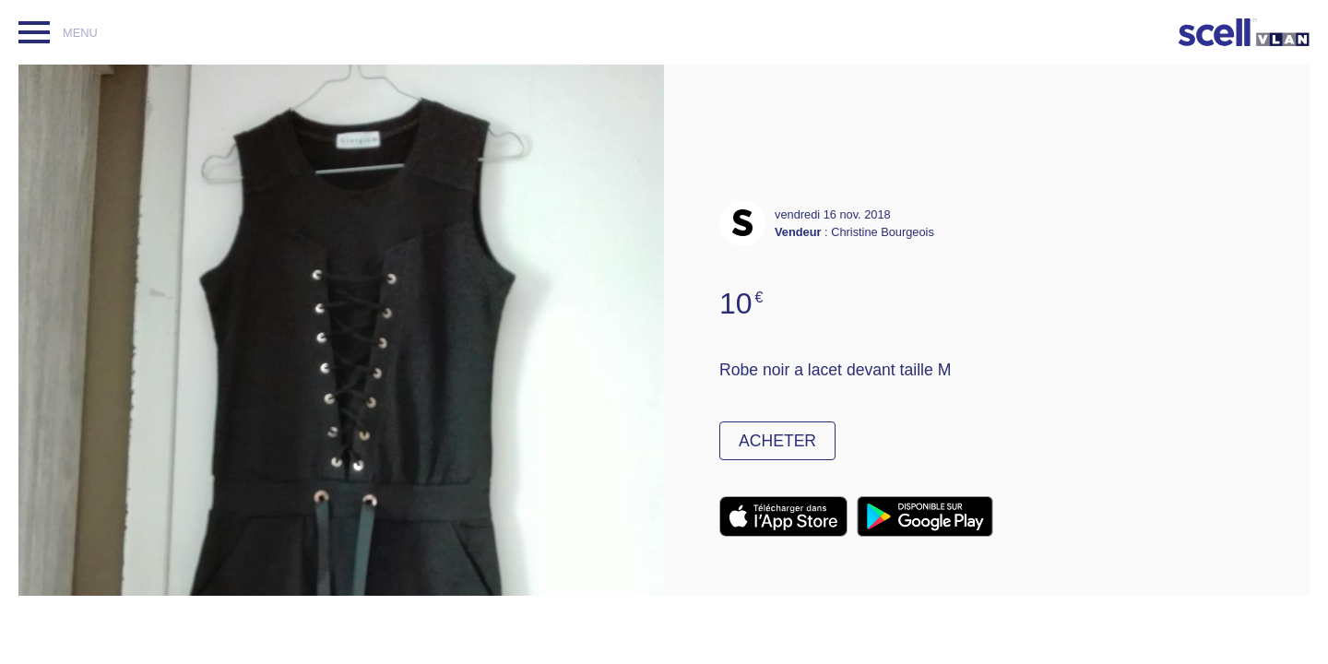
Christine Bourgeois (882, 232)
